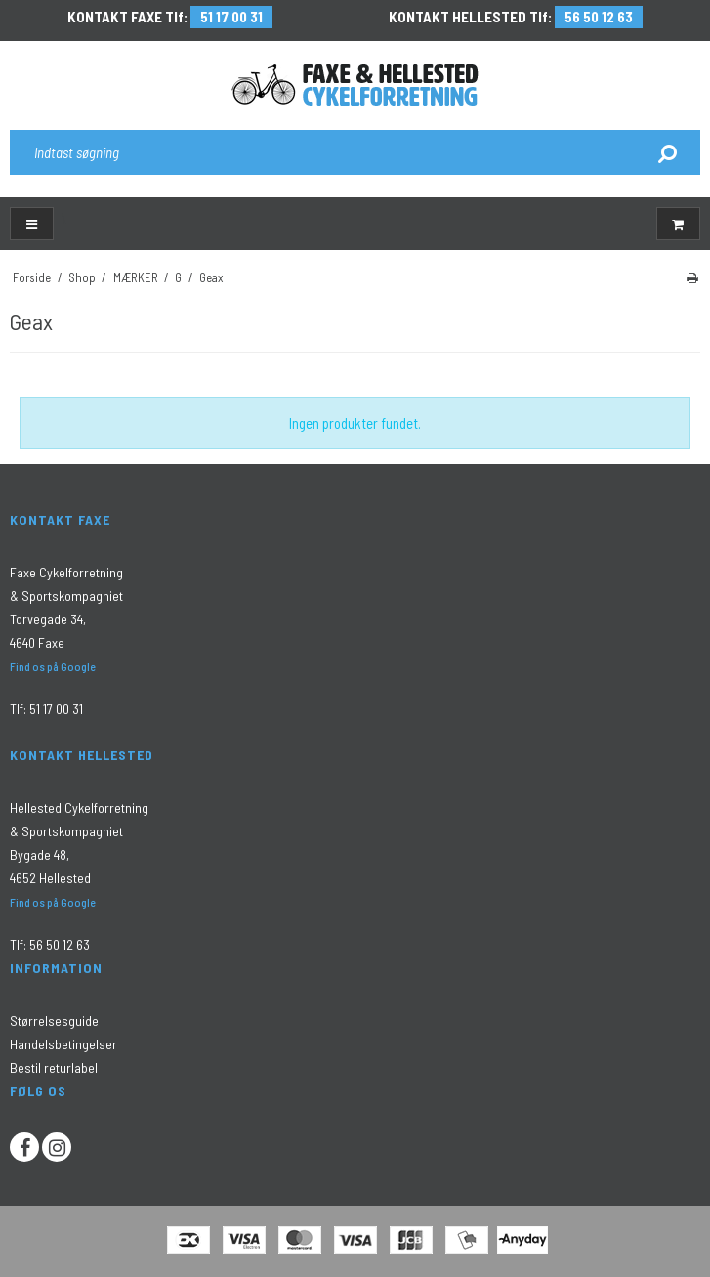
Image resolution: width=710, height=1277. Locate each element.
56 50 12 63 (598, 16)
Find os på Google (53, 666)
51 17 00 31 (231, 16)
